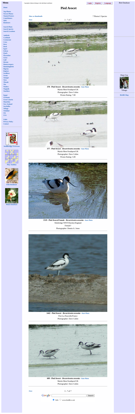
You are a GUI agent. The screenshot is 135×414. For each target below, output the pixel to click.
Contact (6, 124)
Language (107, 3)
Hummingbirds (8, 67)
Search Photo (7, 27)
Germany (6, 97)
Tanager (6, 78)
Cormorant (7, 40)
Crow (5, 42)
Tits (4, 84)
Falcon (5, 51)
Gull (4, 60)
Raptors (6, 71)
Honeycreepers (8, 64)
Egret (5, 49)
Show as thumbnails (35, 16)
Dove (5, 44)
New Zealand (7, 104)
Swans (5, 75)
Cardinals (6, 38)
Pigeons (6, 69)
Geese (5, 58)
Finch (5, 53)
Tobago (5, 108)
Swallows (6, 73)
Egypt (5, 95)
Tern (5, 80)
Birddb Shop (124, 95)
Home (5, 7)
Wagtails (6, 89)
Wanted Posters (8, 16)
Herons (5, 62)
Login (90, 3)
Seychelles (6, 106)
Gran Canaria (8, 100)
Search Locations (9, 31)
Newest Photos (8, 14)
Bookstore (6, 23)
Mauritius (6, 102)
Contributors (7, 18)
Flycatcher (7, 55)
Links (5, 119)
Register (98, 3)
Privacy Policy (8, 122)
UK (4, 113)
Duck (5, 46)
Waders (6, 87)
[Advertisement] (68, 407)
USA (5, 115)
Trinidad (6, 111)
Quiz (5, 20)
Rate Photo (85, 87)
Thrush (5, 82)
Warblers (6, 91)
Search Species (8, 29)
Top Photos (7, 11)
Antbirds (6, 35)
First (30, 20)
